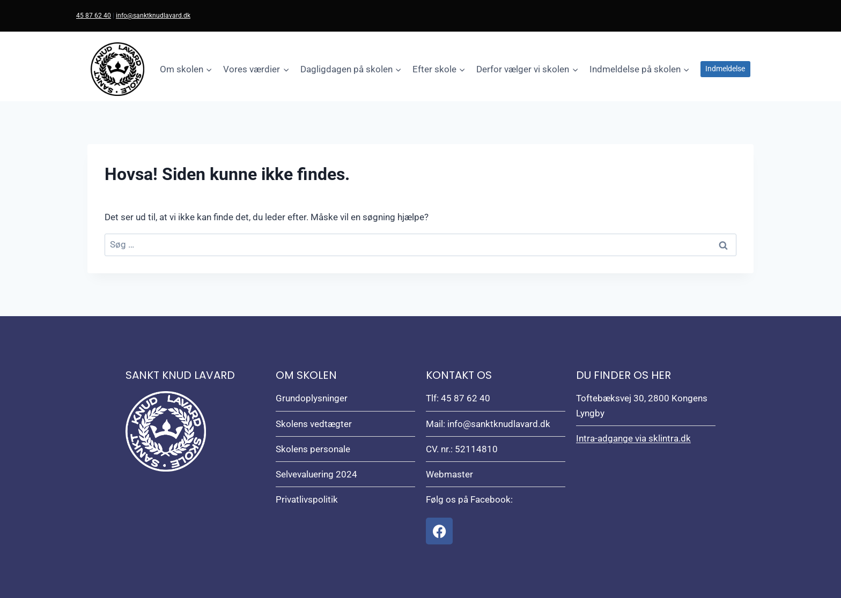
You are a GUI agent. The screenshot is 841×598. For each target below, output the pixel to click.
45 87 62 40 (93, 15)
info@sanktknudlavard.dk (153, 15)
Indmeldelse (725, 68)
